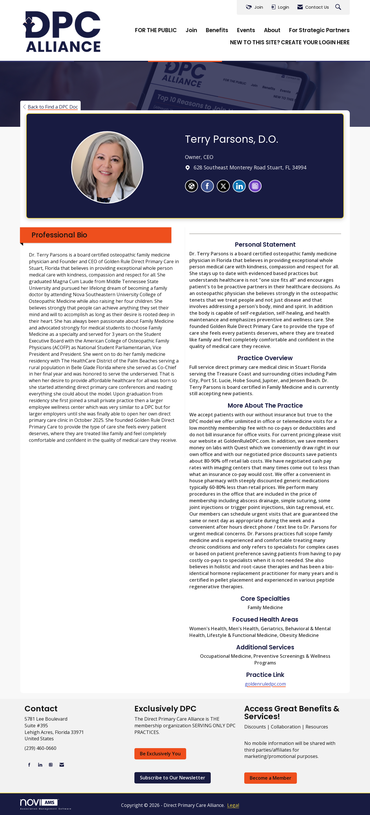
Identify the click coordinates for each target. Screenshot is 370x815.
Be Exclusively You (160, 753)
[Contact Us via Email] (62, 764)
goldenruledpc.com (265, 684)
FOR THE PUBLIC (156, 30)
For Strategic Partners (319, 30)
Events (246, 30)
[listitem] (207, 186)
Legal (233, 805)
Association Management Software (46, 804)
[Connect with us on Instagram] (51, 764)
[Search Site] (339, 7)
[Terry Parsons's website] (191, 186)
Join (191, 30)
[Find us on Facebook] (29, 764)
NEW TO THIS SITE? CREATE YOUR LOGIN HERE (290, 42)
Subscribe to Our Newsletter (172, 777)
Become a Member (270, 778)
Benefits (217, 30)
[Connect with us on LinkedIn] (40, 764)
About (272, 30)
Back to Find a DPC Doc (50, 107)
